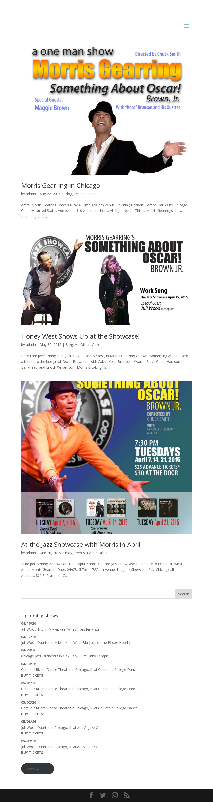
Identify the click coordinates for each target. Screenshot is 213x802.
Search (183, 594)
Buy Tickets (32, 675)
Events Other (97, 552)
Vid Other (82, 344)
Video (96, 344)
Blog (68, 193)
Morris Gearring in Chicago (60, 185)
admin (31, 193)
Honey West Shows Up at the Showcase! (80, 336)
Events (79, 193)
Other (91, 193)
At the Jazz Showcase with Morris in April (80, 544)
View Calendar (37, 768)
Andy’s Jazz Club (90, 727)
